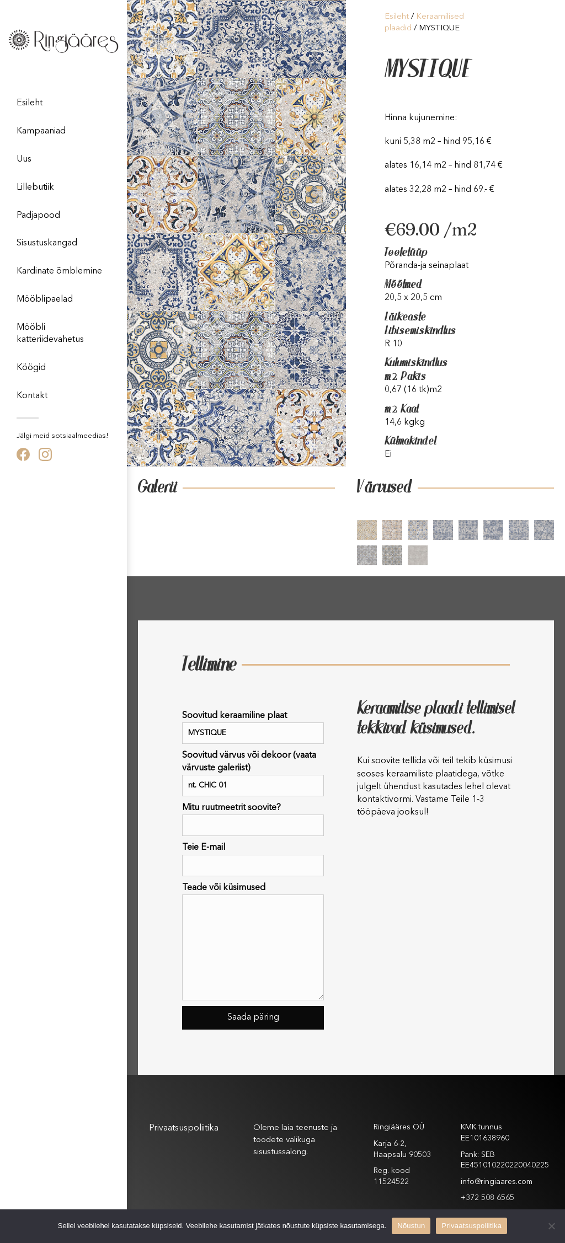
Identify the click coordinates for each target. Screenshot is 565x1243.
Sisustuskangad (47, 243)
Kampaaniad (41, 131)
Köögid (31, 367)
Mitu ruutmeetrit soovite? (253, 819)
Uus (24, 159)
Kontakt (32, 396)
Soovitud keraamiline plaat (253, 727)
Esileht (29, 103)
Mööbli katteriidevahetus (50, 333)
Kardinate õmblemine (59, 271)
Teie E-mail (253, 859)
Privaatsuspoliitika (183, 1128)
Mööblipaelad (45, 299)
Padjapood (38, 215)
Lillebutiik (35, 187)
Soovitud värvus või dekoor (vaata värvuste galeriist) (253, 773)
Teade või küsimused (253, 941)
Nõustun (411, 1225)
